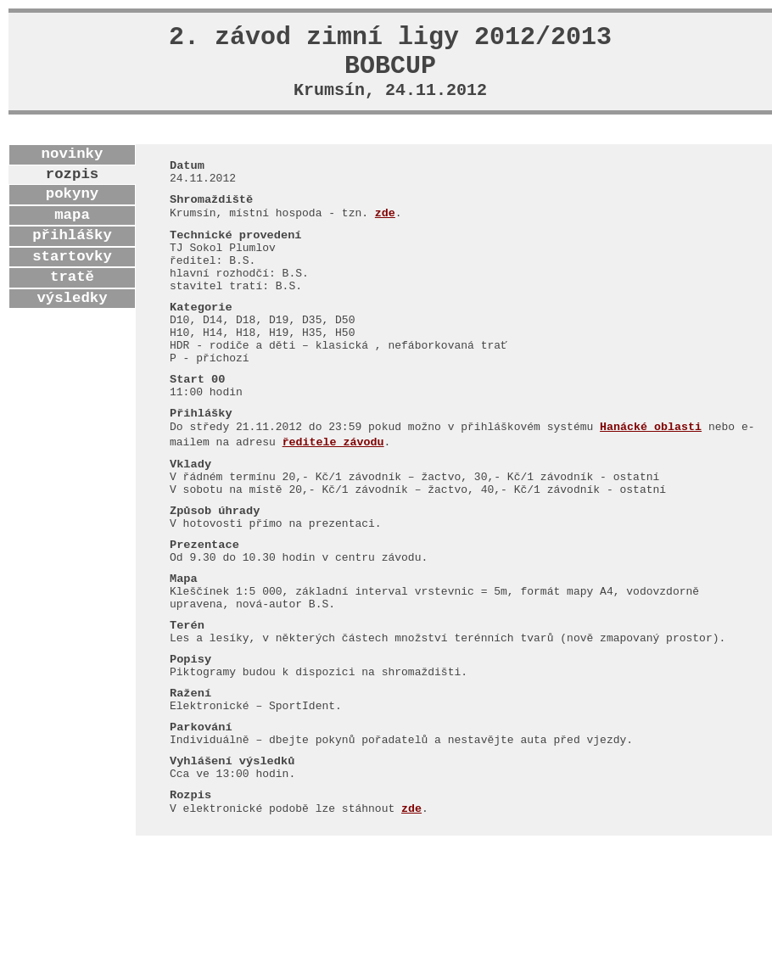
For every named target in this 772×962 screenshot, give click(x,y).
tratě (72, 292)
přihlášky (72, 251)
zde (385, 238)
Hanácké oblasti (651, 489)
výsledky (71, 314)
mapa (72, 231)
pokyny (72, 209)
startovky (72, 272)
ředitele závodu (333, 505)
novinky (72, 169)
